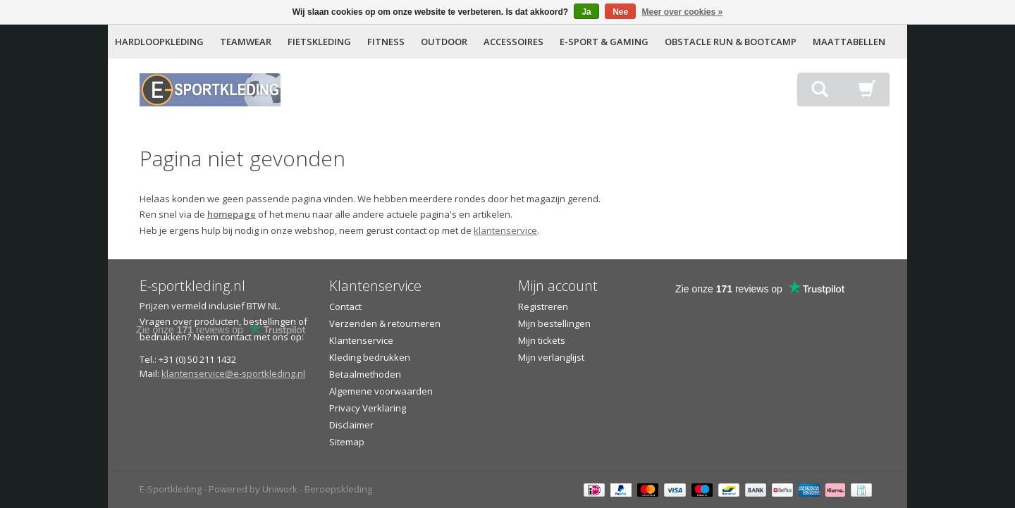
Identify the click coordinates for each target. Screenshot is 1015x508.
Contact (345, 306)
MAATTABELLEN (849, 41)
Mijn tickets (541, 340)
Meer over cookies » (682, 12)
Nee (620, 12)
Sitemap (346, 441)
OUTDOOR (444, 41)
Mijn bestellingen (554, 323)
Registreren (543, 306)
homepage (231, 214)
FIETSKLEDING (319, 41)
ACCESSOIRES (513, 41)
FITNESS (386, 41)
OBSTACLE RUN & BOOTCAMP (730, 41)
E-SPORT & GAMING (604, 41)
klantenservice (505, 230)
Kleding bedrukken (369, 357)
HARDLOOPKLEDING (159, 41)
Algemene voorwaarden (381, 391)
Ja (586, 12)
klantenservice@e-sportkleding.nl (233, 373)
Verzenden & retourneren (385, 323)
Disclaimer (351, 425)
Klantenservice (361, 340)
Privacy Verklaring (367, 408)
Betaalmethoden (365, 374)
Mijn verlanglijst (551, 357)
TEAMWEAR (245, 41)
